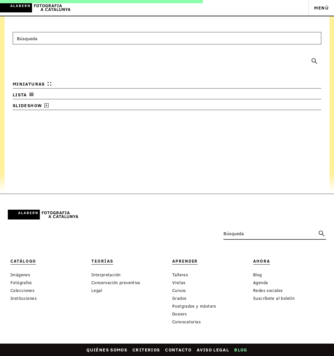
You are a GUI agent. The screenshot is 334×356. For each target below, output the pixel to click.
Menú (321, 8)
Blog (240, 350)
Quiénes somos (106, 350)
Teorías (102, 261)
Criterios (146, 350)
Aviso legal (213, 350)
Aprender (185, 261)
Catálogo (23, 261)
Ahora (261, 261)
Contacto (178, 350)
